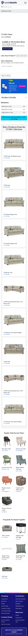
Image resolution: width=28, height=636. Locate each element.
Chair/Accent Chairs (6, 11)
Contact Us (19, 618)
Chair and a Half (6, 509)
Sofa (7, 185)
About (17, 615)
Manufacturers (20, 606)
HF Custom (19, 471)
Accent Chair (21, 449)
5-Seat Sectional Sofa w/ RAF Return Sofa (13, 391)
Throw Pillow (20, 557)
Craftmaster (8, 37)
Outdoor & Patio (5, 608)
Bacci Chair (6, 449)
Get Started (22, 86)
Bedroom (3, 601)
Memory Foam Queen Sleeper (13, 332)
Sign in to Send (6, 75)
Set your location (7, 49)
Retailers (18, 604)
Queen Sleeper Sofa (10, 214)
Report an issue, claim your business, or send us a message (14, 118)
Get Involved (19, 601)
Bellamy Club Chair (20, 468)
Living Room (4, 599)
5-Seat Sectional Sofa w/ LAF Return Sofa (13, 302)
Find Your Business (21, 599)
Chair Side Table (20, 536)
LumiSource (5, 450)
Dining (3, 604)
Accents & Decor (6, 611)
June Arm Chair (7, 467)
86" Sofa (8, 272)
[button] (26, 2)
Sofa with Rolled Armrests (12, 156)
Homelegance (20, 450)
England (19, 491)
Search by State (5, 624)
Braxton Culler (6, 469)
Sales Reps (19, 608)
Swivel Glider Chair (20, 489)
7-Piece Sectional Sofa (5, 557)
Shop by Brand (5, 613)
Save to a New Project (21, 55)
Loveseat (5, 535)
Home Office (4, 606)
